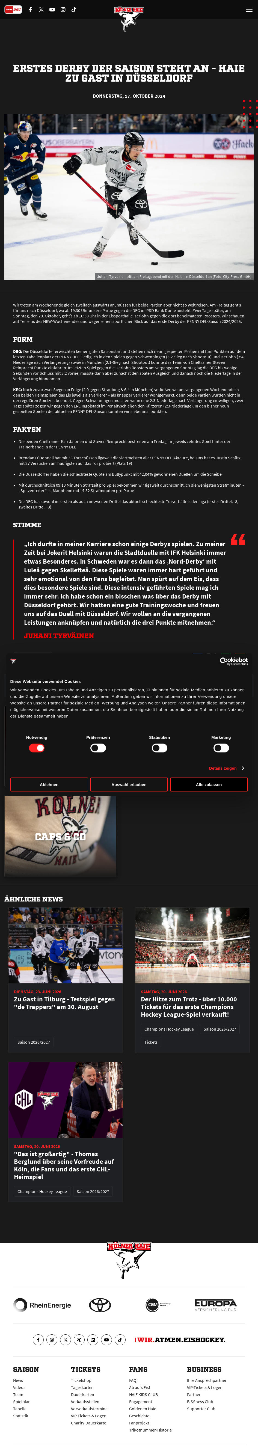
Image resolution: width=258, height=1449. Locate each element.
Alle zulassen (209, 784)
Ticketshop (81, 1380)
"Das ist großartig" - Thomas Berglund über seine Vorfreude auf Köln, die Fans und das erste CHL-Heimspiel (64, 1165)
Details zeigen (223, 768)
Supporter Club (201, 1408)
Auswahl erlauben (128, 784)
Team (18, 1394)
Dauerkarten (82, 1394)
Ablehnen (49, 784)
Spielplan (22, 1401)
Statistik (20, 1415)
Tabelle (19, 1408)
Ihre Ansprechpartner (207, 1380)
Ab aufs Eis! (139, 1387)
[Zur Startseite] (129, 19)
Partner (194, 1394)
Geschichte (139, 1415)
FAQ (133, 1380)
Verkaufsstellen (85, 1401)
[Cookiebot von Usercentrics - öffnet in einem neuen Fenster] (224, 661)
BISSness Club (200, 1401)
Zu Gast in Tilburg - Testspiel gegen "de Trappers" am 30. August (64, 1003)
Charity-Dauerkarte (88, 1423)
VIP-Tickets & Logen (88, 1415)
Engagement (140, 1401)
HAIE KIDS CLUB (143, 1394)
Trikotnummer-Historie (150, 1430)
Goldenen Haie (142, 1408)
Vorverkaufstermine (89, 1408)
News (18, 1380)
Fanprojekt (139, 1423)
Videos (19, 1387)
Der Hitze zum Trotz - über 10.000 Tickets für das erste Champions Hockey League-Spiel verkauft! (189, 1006)
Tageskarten (82, 1387)
